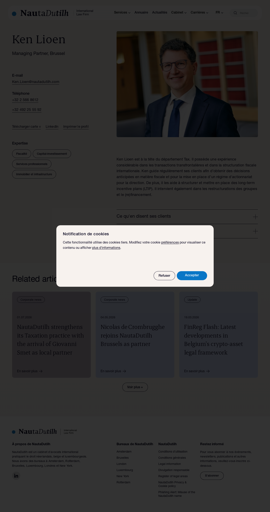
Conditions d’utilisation (172, 452)
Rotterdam (123, 482)
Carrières (199, 13)
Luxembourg (125, 470)
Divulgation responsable (173, 470)
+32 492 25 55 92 (26, 110)
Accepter (192, 276)
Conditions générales (172, 458)
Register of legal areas (173, 476)
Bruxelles (123, 458)
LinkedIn (52, 127)
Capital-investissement (52, 154)
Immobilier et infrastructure (34, 174)
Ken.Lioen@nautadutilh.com (35, 82)
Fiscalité (21, 154)
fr (219, 13)
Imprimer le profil (76, 127)
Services (122, 13)
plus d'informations (106, 248)
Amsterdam (124, 452)
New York (123, 476)
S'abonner (212, 475)
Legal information (169, 464)
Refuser (164, 276)
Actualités (159, 13)
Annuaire (141, 13)
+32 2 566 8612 (25, 100)
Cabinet (179, 13)
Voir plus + (135, 387)
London (121, 464)
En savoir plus (31, 371)
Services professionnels (31, 164)
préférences (170, 243)
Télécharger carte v (26, 127)
